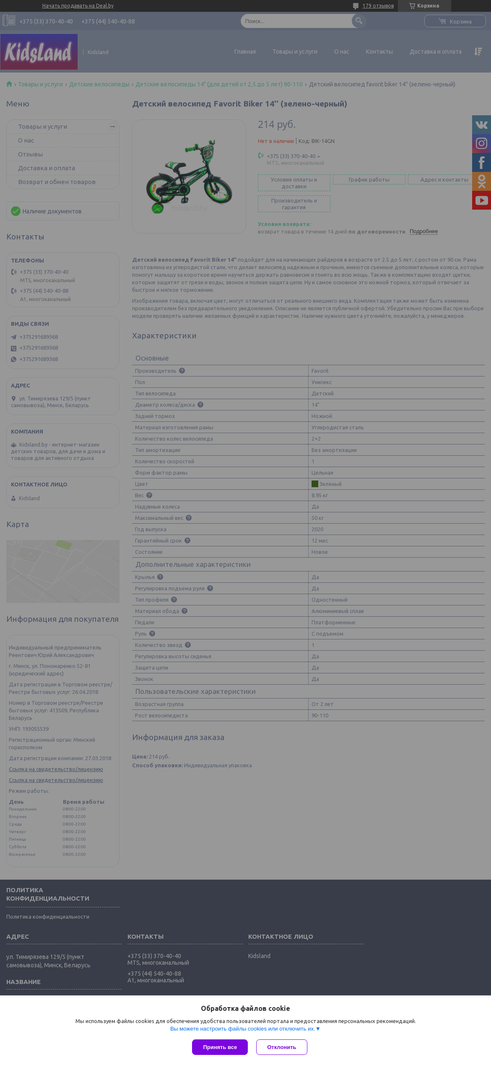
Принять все (220, 1047)
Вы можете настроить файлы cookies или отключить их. (242, 1029)
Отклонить (281, 1047)
